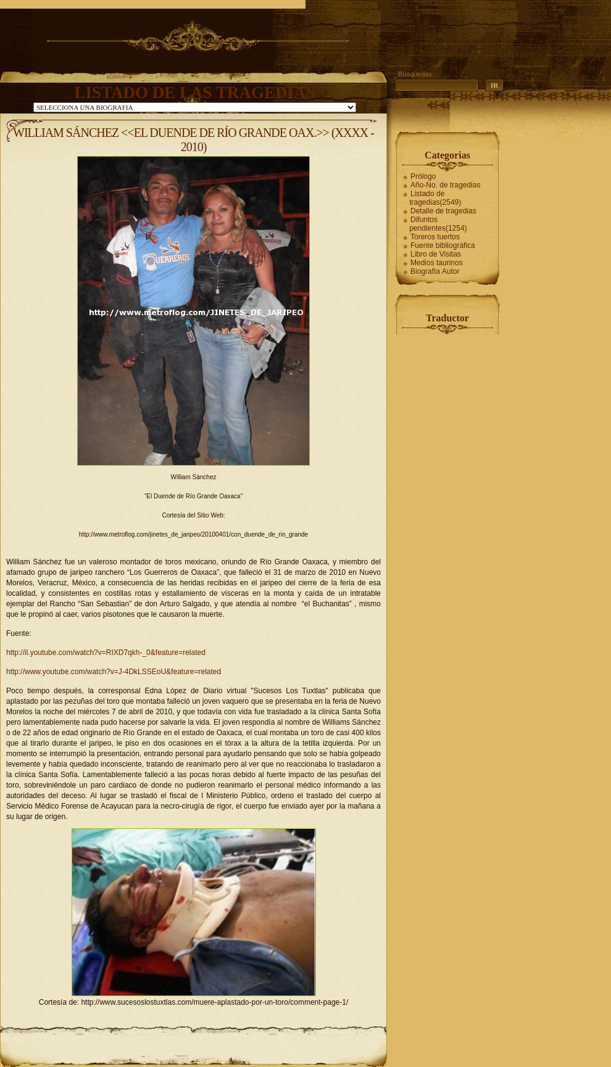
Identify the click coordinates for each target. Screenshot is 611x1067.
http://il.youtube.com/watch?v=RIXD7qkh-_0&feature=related (106, 652)
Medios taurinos (436, 262)
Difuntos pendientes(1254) (438, 224)
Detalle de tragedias (443, 211)
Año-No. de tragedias (445, 185)
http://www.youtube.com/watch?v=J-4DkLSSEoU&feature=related (113, 671)
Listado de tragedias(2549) (435, 198)
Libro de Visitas (435, 254)
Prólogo (423, 176)
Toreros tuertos (435, 237)
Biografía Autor (434, 271)
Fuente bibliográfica (442, 245)
